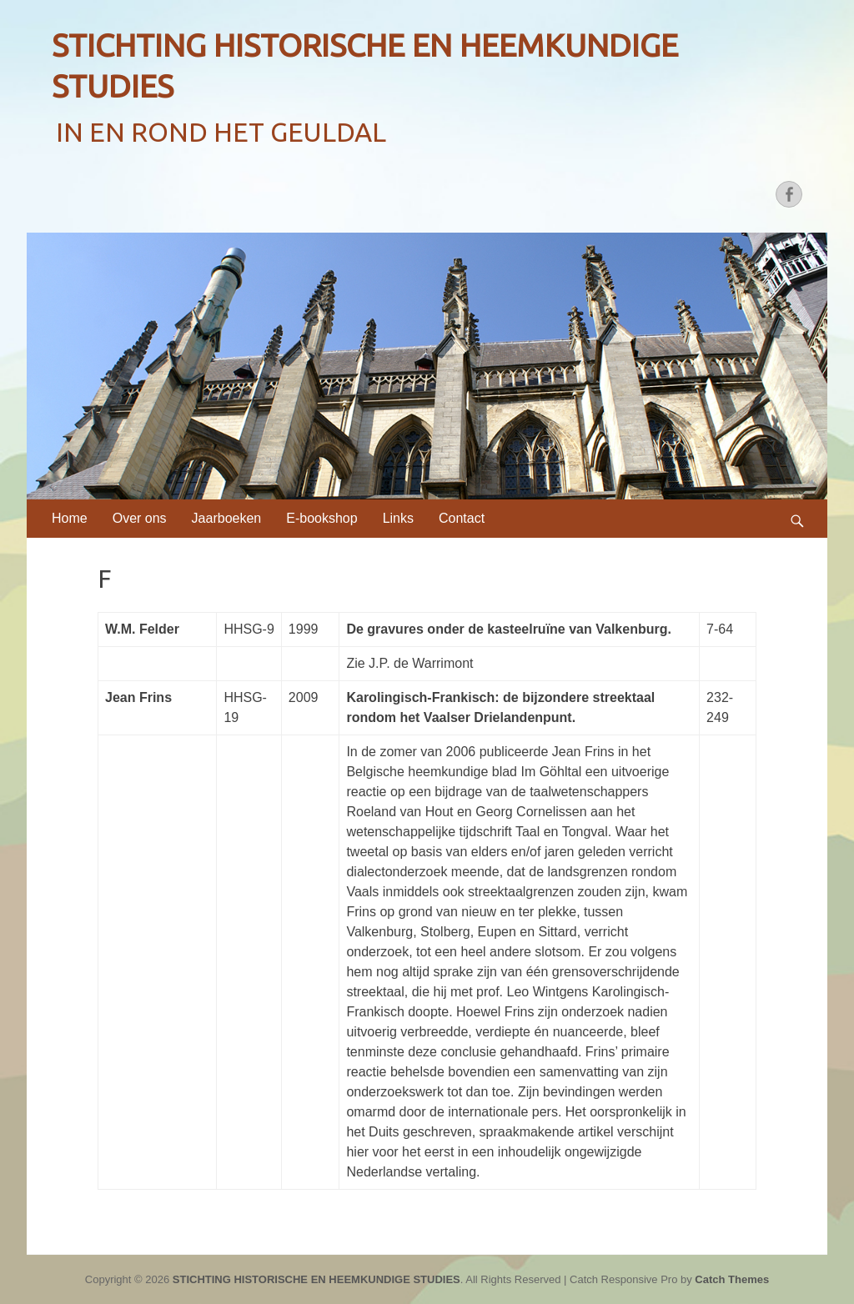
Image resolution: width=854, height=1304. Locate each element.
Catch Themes (732, 1279)
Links (398, 518)
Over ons (140, 518)
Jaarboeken (227, 518)
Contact (462, 518)
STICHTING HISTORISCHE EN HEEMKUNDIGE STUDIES (316, 1279)
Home (70, 518)
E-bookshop (321, 518)
